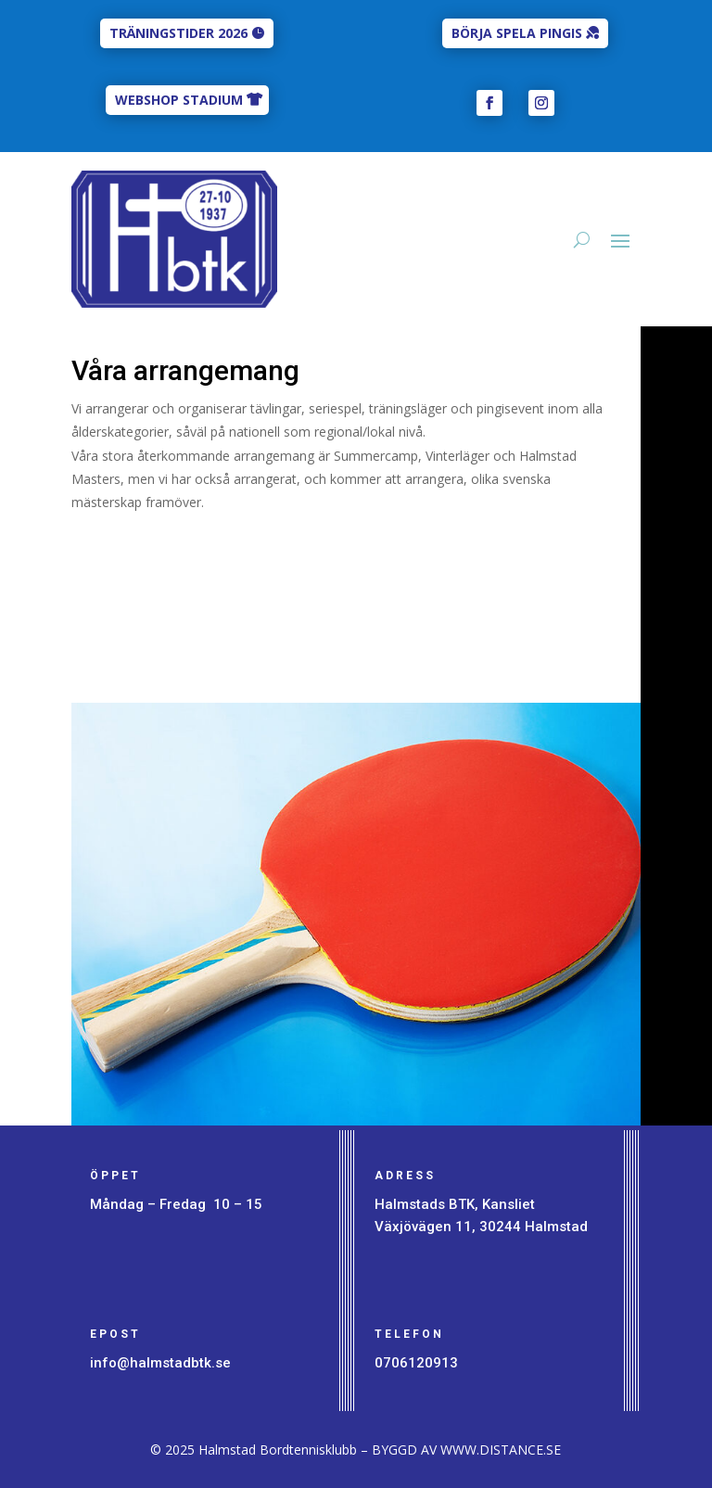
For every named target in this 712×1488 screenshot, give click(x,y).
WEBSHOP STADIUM (179, 99)
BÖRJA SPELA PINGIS (516, 33)
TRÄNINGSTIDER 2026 (178, 33)
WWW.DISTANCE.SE (500, 1449)
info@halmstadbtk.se (160, 1362)
